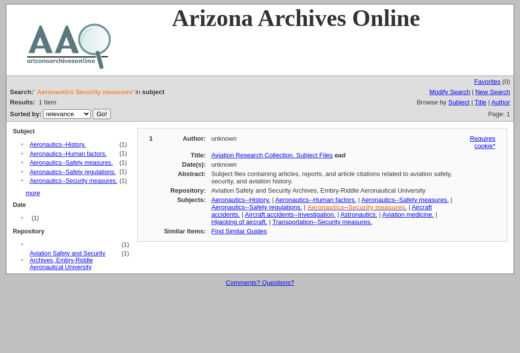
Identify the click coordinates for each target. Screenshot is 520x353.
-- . (357, 207)
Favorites (487, 81)
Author (500, 102)
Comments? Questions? (260, 282)
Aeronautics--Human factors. (67, 154)
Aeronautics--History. (57, 144)
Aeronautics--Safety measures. (70, 162)
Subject (458, 102)
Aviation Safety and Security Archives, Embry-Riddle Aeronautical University (67, 260)
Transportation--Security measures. (322, 222)
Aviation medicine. (408, 214)
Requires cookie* (482, 142)
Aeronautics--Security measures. (73, 180)
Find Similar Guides (239, 231)
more (33, 193)
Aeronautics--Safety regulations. (72, 172)
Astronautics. (358, 214)
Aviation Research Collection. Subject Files (272, 155)
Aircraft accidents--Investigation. (290, 214)
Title (480, 102)
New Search (492, 92)
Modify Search (449, 92)
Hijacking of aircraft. (239, 222)
